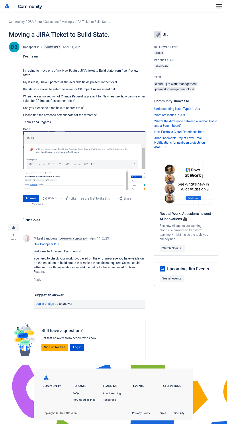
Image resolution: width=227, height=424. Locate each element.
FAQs (76, 393)
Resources (109, 399)
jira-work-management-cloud (174, 89)
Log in (40, 303)
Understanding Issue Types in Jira (177, 109)
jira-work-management (181, 84)
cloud (159, 84)
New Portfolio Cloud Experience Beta (179, 132)
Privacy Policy (141, 413)
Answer (31, 198)
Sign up (53, 303)
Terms (162, 413)
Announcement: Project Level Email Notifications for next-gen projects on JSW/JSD (179, 142)
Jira (39, 22)
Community (30, 6)
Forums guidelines (84, 399)
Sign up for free (54, 347)
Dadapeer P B (32, 47)
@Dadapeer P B (48, 244)
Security (179, 413)
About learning (112, 393)
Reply (37, 279)
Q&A (31, 22)
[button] (84, 150)
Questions (52, 22)
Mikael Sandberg (45, 238)
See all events (171, 278)
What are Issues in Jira (169, 115)
